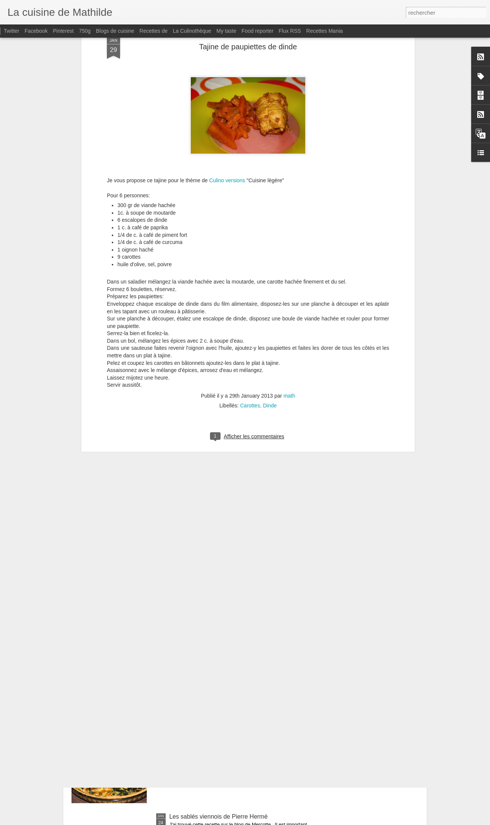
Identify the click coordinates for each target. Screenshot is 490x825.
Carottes (250, 314)
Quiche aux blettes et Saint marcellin (218, 731)
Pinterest (63, 31)
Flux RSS (290, 31)
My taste (226, 31)
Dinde (270, 314)
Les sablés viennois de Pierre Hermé (218, 816)
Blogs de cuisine (115, 31)
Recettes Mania (324, 31)
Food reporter (258, 31)
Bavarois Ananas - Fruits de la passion (220, 645)
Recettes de (154, 31)
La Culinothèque (192, 31)
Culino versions (227, 89)
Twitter (11, 31)
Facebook (35, 31)
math (289, 305)
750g (85, 31)
